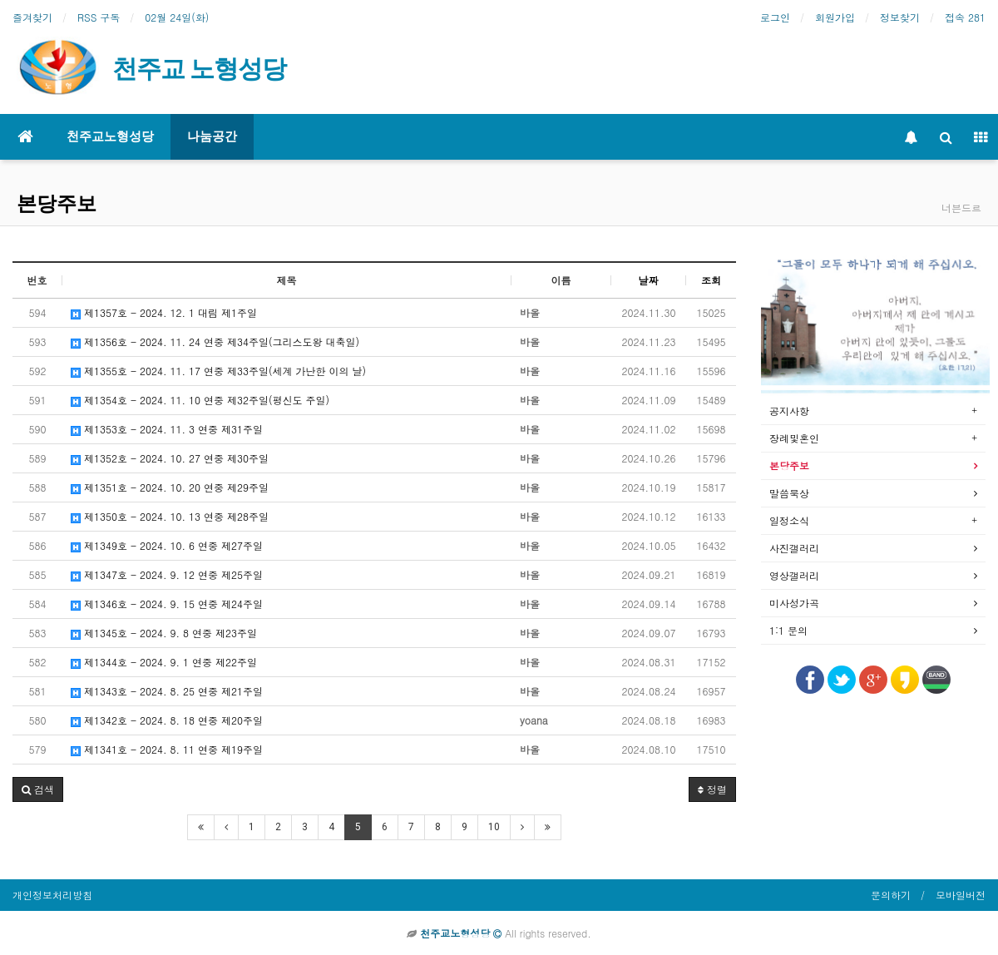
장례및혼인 (794, 438)
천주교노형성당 (110, 136)
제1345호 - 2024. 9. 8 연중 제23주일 (164, 633)
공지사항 (789, 410)
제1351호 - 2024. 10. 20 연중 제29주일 (170, 487)
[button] (37, 789)
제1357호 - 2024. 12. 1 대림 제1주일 (164, 312)
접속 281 (965, 17)
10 (494, 827)
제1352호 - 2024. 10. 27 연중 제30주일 (170, 458)
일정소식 (789, 520)
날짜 (649, 280)
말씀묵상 (789, 493)
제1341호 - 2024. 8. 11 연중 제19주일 (167, 749)
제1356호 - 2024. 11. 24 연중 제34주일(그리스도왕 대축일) (215, 341)
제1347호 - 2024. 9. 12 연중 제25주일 (167, 574)
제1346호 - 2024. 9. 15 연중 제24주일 (167, 603)
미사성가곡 (794, 603)
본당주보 (56, 203)
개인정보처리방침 (52, 895)
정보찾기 (900, 17)
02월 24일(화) (177, 17)
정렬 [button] (712, 789)
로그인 (775, 17)
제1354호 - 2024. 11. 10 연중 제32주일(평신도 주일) (200, 400)
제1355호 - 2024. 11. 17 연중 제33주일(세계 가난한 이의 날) (218, 371)
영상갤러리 (794, 575)
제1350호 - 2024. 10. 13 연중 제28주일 (170, 516)
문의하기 (891, 895)
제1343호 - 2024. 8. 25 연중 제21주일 (167, 691)
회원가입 (835, 17)
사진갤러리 (794, 548)
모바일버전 (961, 895)
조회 (711, 280)
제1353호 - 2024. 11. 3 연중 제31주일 (167, 429)
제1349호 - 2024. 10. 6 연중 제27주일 (167, 545)
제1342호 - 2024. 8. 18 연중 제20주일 (167, 720)
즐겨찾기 (32, 17)
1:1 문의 (788, 630)
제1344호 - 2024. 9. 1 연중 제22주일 (164, 662)
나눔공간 (212, 136)
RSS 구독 (98, 17)
